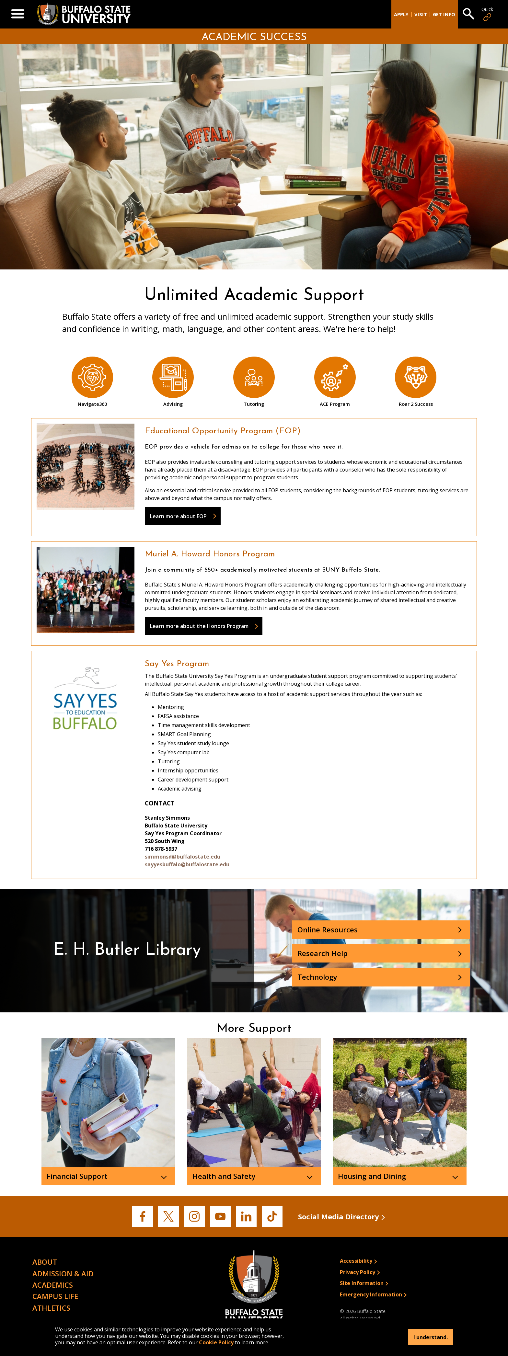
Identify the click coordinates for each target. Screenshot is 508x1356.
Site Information (362, 1283)
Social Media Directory (338, 1216)
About (44, 1262)
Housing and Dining (372, 1176)
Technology (317, 977)
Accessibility (356, 1260)
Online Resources (327, 929)
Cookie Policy (216, 1342)
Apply (401, 14)
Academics (52, 1285)
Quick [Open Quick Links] (487, 14)
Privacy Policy (357, 1272)
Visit (420, 14)
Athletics (51, 1308)
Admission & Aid (63, 1273)
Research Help (322, 953)
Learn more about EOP (178, 516)
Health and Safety (224, 1176)
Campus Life (55, 1296)
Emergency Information (371, 1294)
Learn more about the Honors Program (199, 626)
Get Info (444, 14)
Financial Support (77, 1176)
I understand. (430, 1337)
